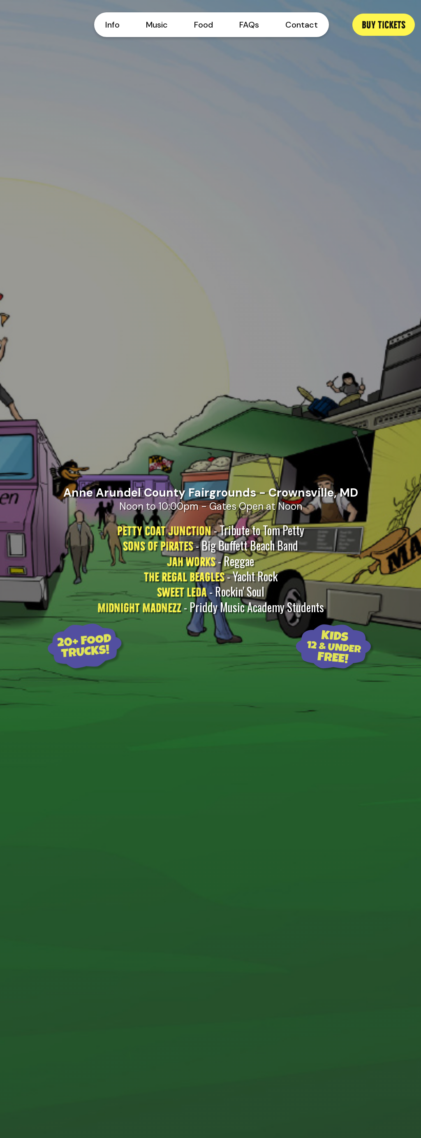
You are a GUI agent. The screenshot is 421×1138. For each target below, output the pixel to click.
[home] (38, 24)
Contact (301, 24)
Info (112, 24)
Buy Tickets (383, 24)
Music (157, 24)
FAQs (249, 24)
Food (203, 24)
